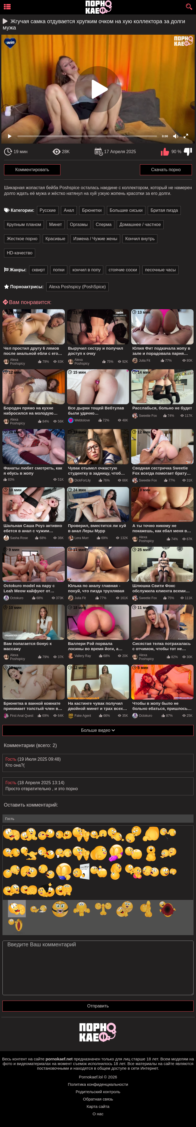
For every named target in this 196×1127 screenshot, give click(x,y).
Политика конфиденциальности (98, 1084)
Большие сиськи (126, 210)
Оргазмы (79, 224)
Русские (48, 210)
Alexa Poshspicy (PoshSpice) (77, 286)
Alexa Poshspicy (14, 361)
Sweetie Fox (144, 415)
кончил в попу (86, 269)
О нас (98, 1113)
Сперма (104, 224)
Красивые (55, 238)
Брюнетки (92, 210)
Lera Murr (78, 538)
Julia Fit (141, 360)
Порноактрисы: (27, 286)
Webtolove (79, 420)
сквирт (38, 269)
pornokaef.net (59, 1059)
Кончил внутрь (140, 238)
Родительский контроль (98, 1091)
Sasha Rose (16, 538)
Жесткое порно (22, 238)
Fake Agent (79, 715)
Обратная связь (98, 1099)
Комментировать (32, 169)
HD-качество (19, 253)
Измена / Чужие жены (95, 238)
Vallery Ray (79, 656)
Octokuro (13, 598)
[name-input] (98, 818)
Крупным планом (24, 224)
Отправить (98, 1006)
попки (59, 269)
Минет (55, 224)
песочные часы (160, 269)
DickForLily (79, 480)
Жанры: (18, 269)
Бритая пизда (164, 210)
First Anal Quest (18, 715)
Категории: (22, 210)
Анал (69, 210)
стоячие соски (123, 269)
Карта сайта (98, 1106)
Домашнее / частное (140, 224)
